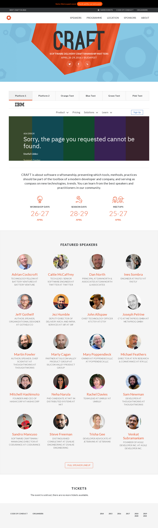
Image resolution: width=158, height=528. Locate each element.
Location (113, 17)
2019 (145, 514)
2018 (136, 514)
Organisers (142, 10)
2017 (128, 514)
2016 (119, 514)
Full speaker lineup (79, 465)
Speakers (75, 17)
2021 (145, 516)
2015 (110, 514)
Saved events (106, 10)
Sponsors (130, 17)
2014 (102, 514)
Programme (94, 17)
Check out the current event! (90, 4)
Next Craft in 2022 (18, 10)
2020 (136, 516)
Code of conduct (124, 10)
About (145, 17)
